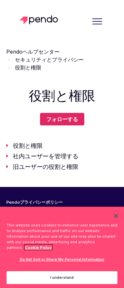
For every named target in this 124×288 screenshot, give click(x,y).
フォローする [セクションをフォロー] (62, 119)
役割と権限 (28, 67)
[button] (97, 21)
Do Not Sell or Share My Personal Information (62, 260)
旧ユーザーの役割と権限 (45, 166)
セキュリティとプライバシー (49, 59)
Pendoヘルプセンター (33, 51)
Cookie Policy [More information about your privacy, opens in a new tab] (38, 248)
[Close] (116, 217)
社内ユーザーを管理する (45, 156)
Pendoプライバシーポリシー (34, 202)
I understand (62, 278)
